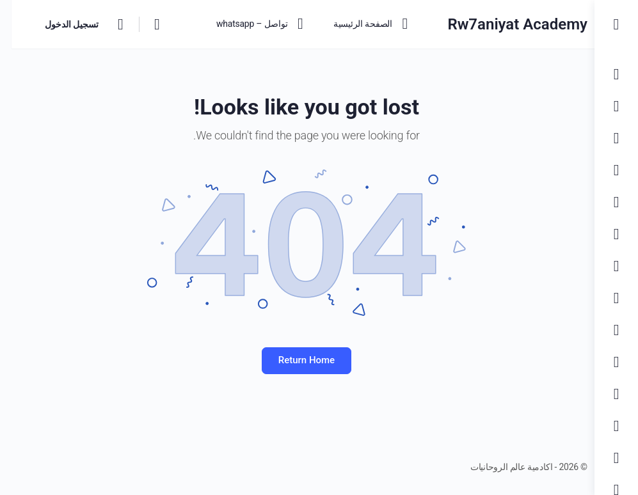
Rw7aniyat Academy (499, 24)
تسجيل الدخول (60, 24)
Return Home (297, 360)
